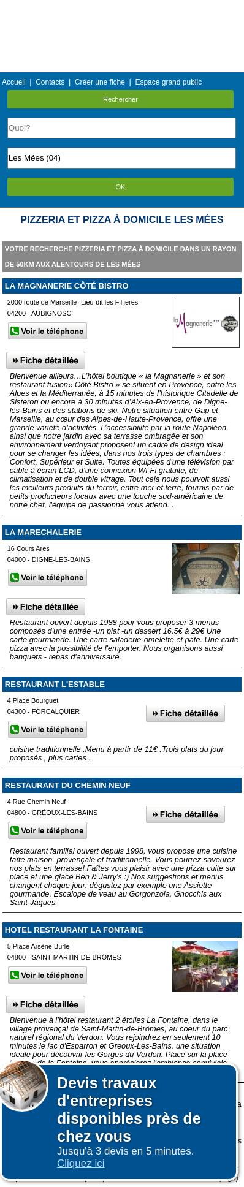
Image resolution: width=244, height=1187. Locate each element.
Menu (122, 8)
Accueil (14, 82)
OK (121, 187)
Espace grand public (168, 82)
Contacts (50, 82)
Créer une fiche (100, 82)
